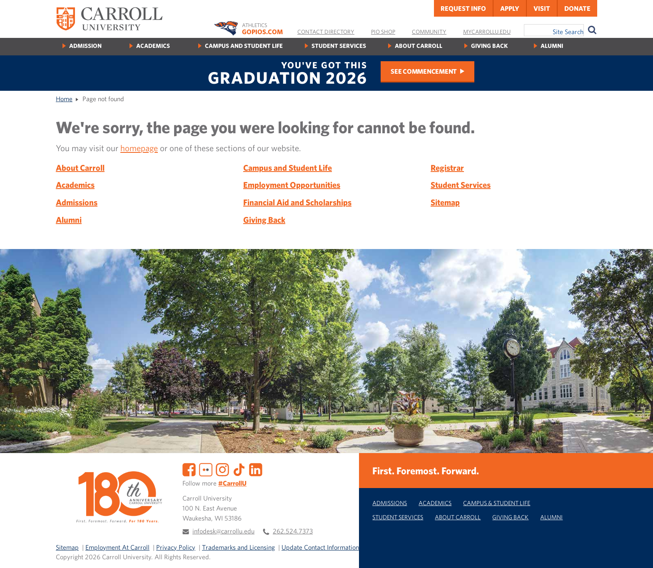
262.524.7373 (293, 531)
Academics (153, 45)
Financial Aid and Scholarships (297, 202)
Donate (577, 8)
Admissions (76, 202)
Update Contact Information (320, 547)
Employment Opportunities (291, 184)
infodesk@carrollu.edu (223, 531)
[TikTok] (239, 469)
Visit (541, 8)
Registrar (447, 167)
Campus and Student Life (244, 45)
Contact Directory (325, 31)
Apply (509, 8)
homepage (139, 148)
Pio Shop (383, 31)
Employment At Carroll (117, 547)
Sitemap (445, 202)
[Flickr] (205, 469)
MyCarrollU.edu (487, 31)
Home (64, 98)
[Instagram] (222, 469)
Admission (85, 45)
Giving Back (489, 45)
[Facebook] (189, 469)
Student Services (339, 45)
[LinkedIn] (255, 469)
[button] (637, 552)
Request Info (463, 8)
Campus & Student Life (496, 502)
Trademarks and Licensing (238, 547)
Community (429, 31)
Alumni (552, 45)
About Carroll (418, 45)
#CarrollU (232, 483)
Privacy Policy (175, 547)
